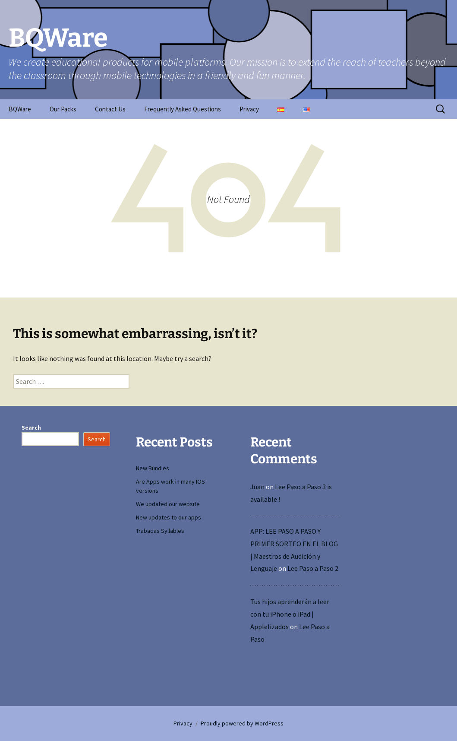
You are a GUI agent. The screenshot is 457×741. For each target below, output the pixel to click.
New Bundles (152, 468)
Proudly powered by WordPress (242, 723)
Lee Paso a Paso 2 (312, 568)
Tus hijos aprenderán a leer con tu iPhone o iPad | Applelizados (289, 614)
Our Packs (63, 109)
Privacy (249, 109)
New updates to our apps (168, 517)
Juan (257, 486)
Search (31, 427)
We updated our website (168, 504)
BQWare (20, 109)
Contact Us (110, 109)
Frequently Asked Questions (182, 109)
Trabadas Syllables (160, 531)
